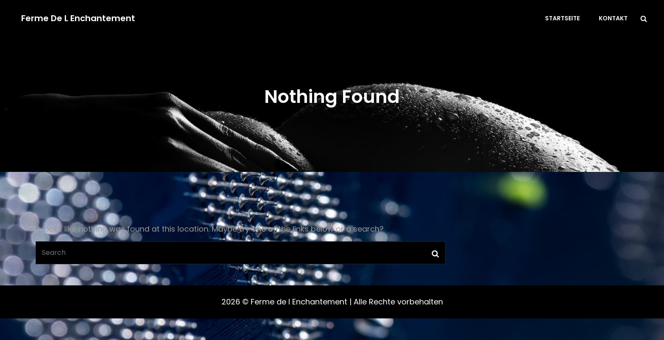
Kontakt (613, 18)
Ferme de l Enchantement (78, 18)
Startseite (562, 18)
